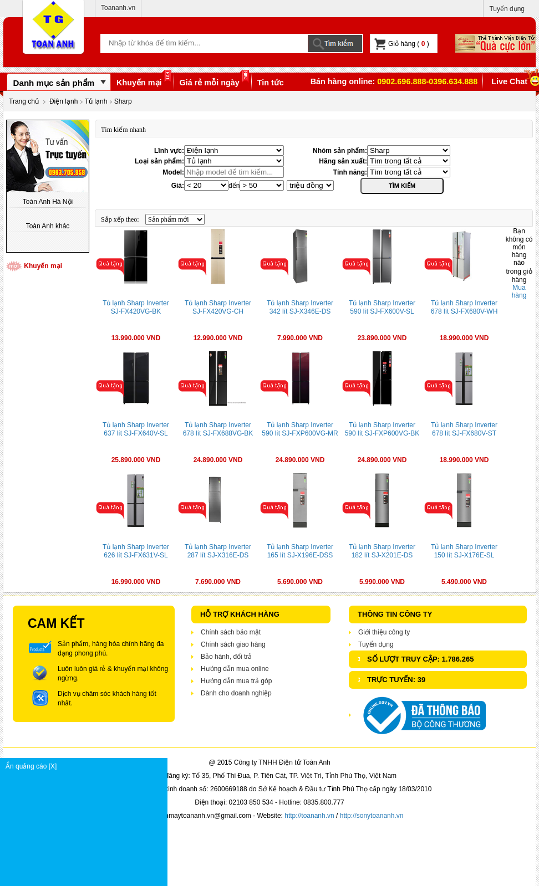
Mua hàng (519, 291)
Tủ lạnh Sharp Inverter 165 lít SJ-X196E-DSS (300, 551)
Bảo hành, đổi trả (226, 656)
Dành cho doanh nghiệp (236, 693)
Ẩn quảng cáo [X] (86, 766)
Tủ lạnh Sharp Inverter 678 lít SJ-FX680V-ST (464, 429)
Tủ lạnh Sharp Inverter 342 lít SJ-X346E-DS (300, 307)
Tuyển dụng (507, 9)
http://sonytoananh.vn (372, 816)
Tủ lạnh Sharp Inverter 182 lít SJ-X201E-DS (382, 551)
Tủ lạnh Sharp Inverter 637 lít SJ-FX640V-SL (136, 429)
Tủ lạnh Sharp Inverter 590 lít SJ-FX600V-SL (382, 307)
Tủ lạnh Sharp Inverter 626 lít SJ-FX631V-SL (136, 551)
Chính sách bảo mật (231, 632)
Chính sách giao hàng (233, 644)
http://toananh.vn (309, 816)
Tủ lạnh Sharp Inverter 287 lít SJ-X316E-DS (218, 551)
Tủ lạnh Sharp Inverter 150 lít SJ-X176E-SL (464, 551)
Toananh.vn (118, 8)
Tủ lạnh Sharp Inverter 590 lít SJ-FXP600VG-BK (382, 429)
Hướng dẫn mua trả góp (236, 681)
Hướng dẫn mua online (235, 669)
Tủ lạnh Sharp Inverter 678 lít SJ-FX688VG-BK (218, 429)
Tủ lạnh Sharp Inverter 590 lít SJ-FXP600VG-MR (300, 429)
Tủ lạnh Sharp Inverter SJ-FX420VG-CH (218, 307)
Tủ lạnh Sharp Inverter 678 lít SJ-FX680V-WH (464, 307)
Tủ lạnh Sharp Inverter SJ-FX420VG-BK (136, 307)
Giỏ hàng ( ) (401, 44)
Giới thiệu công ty (384, 632)
